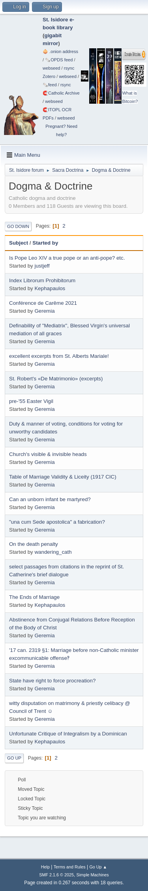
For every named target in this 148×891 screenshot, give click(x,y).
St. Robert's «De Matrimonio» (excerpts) (56, 379)
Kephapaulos (49, 288)
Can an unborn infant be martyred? (50, 499)
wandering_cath (52, 552)
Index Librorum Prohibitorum (42, 280)
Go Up (14, 758)
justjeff (41, 266)
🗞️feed (50, 84)
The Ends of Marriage (34, 597)
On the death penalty (33, 544)
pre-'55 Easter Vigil (31, 401)
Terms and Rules (70, 866)
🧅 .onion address (60, 51)
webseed (51, 68)
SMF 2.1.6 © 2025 (56, 874)
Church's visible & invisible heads (48, 454)
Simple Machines (93, 874)
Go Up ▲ (98, 866)
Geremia (44, 311)
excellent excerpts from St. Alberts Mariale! (59, 356)
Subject (18, 243)
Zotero (49, 76)
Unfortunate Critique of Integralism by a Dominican (68, 734)
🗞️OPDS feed (59, 59)
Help (45, 866)
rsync (69, 68)
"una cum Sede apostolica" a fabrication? (57, 522)
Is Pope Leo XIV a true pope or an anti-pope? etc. (67, 258)
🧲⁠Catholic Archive (61, 93)
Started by (45, 243)
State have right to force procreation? (52, 681)
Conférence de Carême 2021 (43, 303)
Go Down (18, 226)
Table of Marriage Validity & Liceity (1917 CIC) (62, 477)
